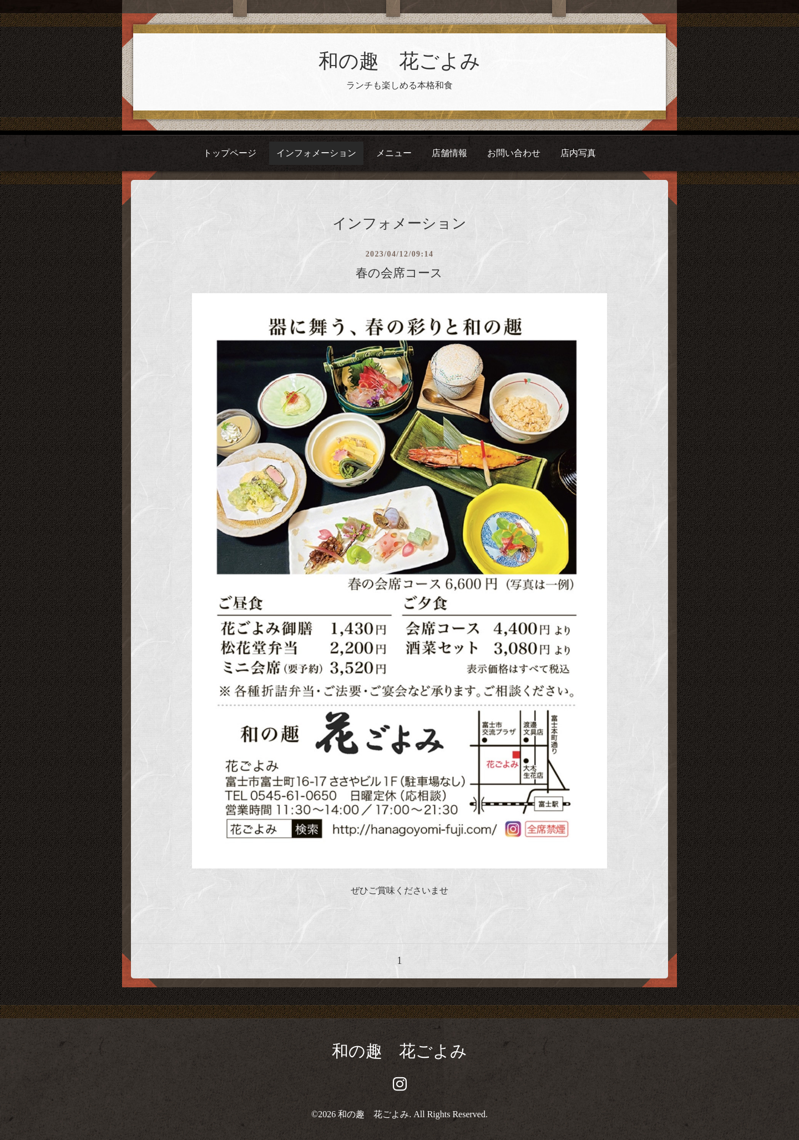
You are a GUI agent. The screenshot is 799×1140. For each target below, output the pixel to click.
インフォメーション (316, 153)
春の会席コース (399, 273)
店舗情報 (449, 153)
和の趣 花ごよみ (399, 61)
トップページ (229, 153)
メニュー (394, 153)
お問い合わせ (513, 153)
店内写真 (578, 153)
